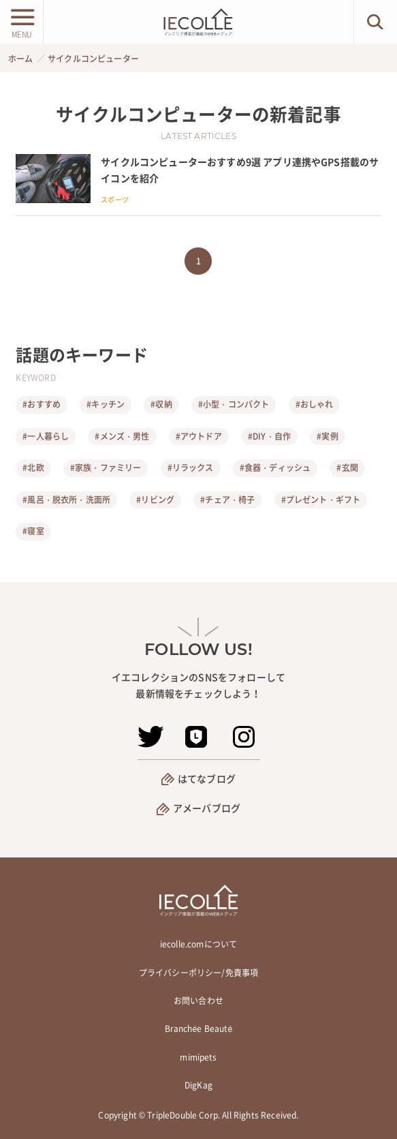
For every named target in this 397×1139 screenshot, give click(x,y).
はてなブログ (207, 778)
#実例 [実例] (327, 436)
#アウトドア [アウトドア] (199, 436)
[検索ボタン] (375, 22)
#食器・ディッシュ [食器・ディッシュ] (275, 467)
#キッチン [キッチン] (105, 404)
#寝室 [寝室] (33, 531)
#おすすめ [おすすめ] (41, 404)
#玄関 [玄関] (347, 467)
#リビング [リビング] (155, 499)
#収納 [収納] (161, 404)
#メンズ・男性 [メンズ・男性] (122, 436)
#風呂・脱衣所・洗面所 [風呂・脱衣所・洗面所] (66, 499)
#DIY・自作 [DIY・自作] (269, 436)
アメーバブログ (206, 808)
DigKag (198, 1085)
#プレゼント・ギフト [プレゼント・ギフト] (321, 499)
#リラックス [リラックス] (191, 467)
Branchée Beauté (199, 1028)
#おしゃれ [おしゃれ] (315, 404)
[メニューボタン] (21, 22)
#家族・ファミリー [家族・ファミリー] (105, 467)
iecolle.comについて (198, 944)
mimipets (198, 1057)
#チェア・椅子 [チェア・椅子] (227, 499)
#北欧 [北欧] (33, 467)
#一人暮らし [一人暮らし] (45, 436)
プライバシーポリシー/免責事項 (198, 973)
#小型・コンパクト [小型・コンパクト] (233, 404)
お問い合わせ (198, 1000)
